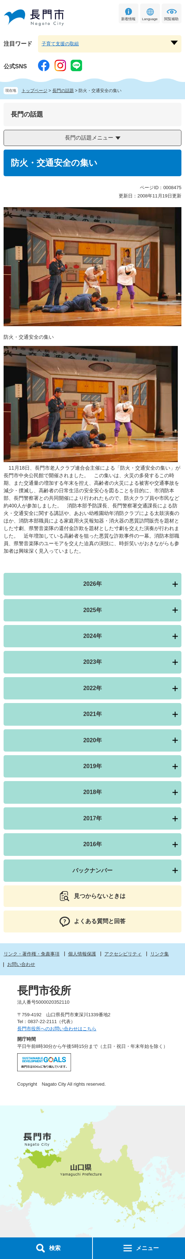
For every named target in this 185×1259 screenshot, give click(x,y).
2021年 (92, 714)
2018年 (92, 792)
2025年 (92, 610)
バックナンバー (92, 870)
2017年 (92, 818)
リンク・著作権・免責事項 (32, 954)
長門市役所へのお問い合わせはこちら (56, 1028)
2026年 (92, 584)
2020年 (92, 740)
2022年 (92, 688)
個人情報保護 (82, 954)
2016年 (92, 844)
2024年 (92, 636)
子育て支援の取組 (60, 43)
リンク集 (159, 954)
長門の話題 (63, 90)
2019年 (92, 766)
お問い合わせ (21, 964)
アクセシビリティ (123, 954)
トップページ (34, 90)
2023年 (92, 662)
